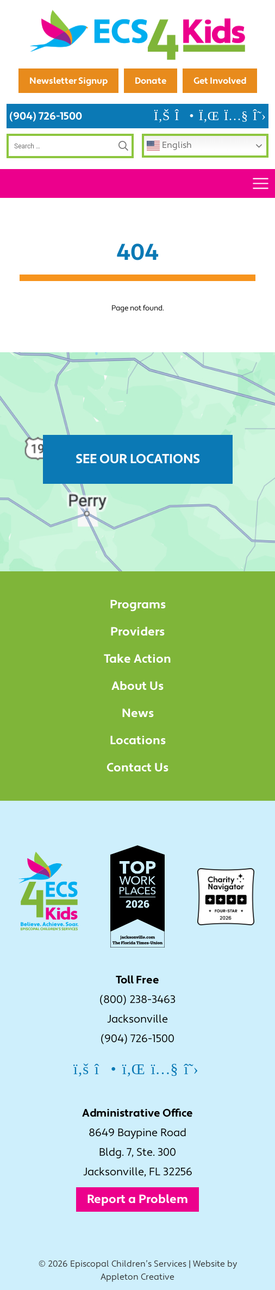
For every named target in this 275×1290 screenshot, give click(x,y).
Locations (138, 740)
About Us (137, 686)
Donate (150, 80)
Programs (138, 604)
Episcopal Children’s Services (128, 1263)
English (169, 145)
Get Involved (219, 80)
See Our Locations (138, 459)
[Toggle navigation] (260, 183)
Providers (137, 631)
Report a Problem (137, 1199)
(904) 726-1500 (45, 116)
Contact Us (137, 767)
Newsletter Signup (68, 80)
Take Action (137, 658)
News (138, 713)
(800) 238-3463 (137, 1000)
